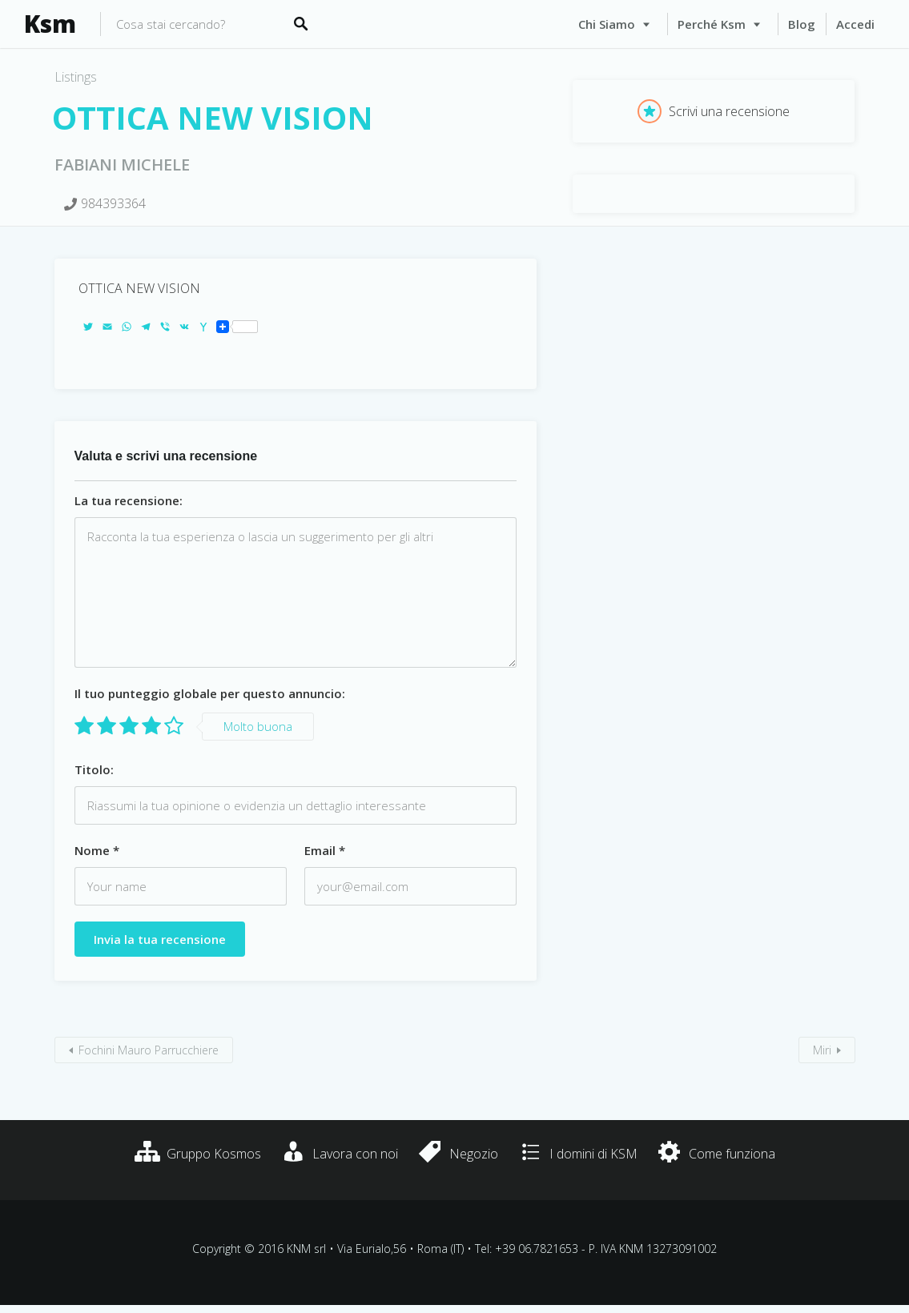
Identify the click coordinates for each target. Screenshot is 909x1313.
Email (324, 850)
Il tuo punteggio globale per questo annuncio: (209, 693)
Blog (801, 24)
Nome (96, 850)
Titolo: (94, 769)
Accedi (855, 24)
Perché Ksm (712, 24)
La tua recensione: (128, 500)
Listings (75, 77)
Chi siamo (606, 24)
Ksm (50, 24)
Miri (822, 1050)
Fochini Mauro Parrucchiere (148, 1050)
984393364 (113, 203)
